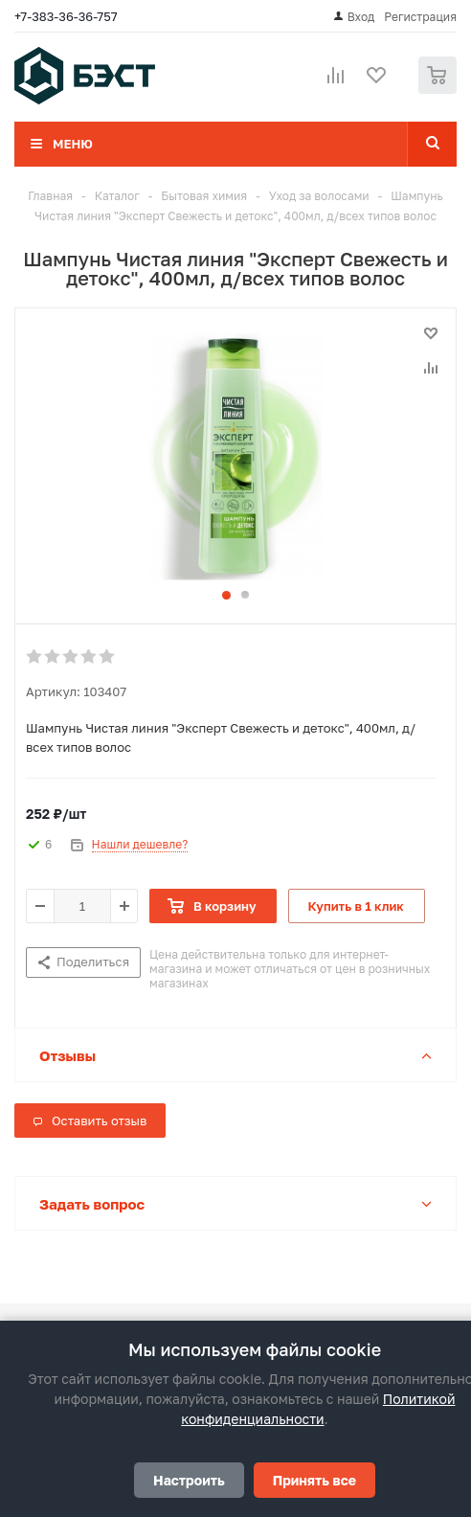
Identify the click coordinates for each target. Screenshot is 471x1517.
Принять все (314, 1480)
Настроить (189, 1480)
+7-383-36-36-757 (66, 16)
